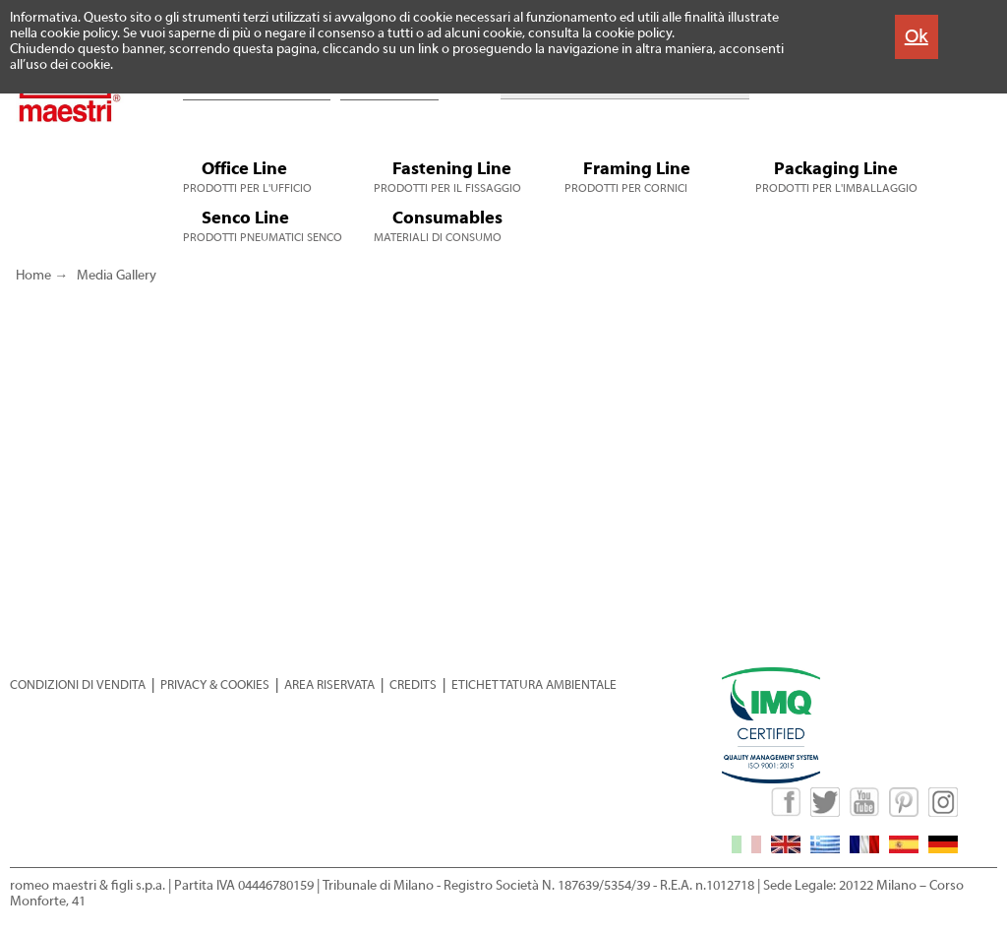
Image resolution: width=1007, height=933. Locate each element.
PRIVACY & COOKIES (214, 684)
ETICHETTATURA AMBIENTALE (534, 684)
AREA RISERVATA (329, 684)
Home (33, 275)
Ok (916, 36)
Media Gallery (116, 275)
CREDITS (413, 684)
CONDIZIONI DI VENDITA (78, 684)
